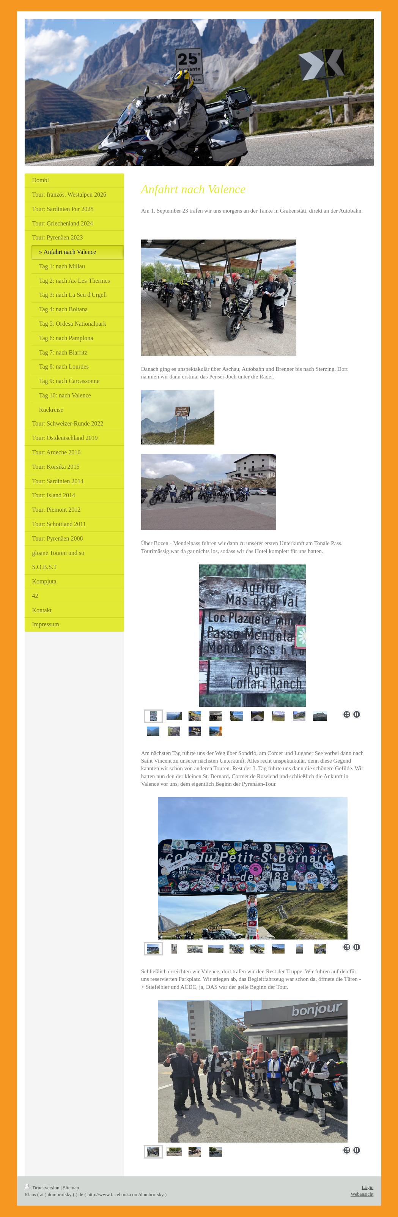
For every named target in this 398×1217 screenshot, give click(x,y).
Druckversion (43, 1187)
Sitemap (71, 1187)
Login (367, 1187)
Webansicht (362, 1194)
